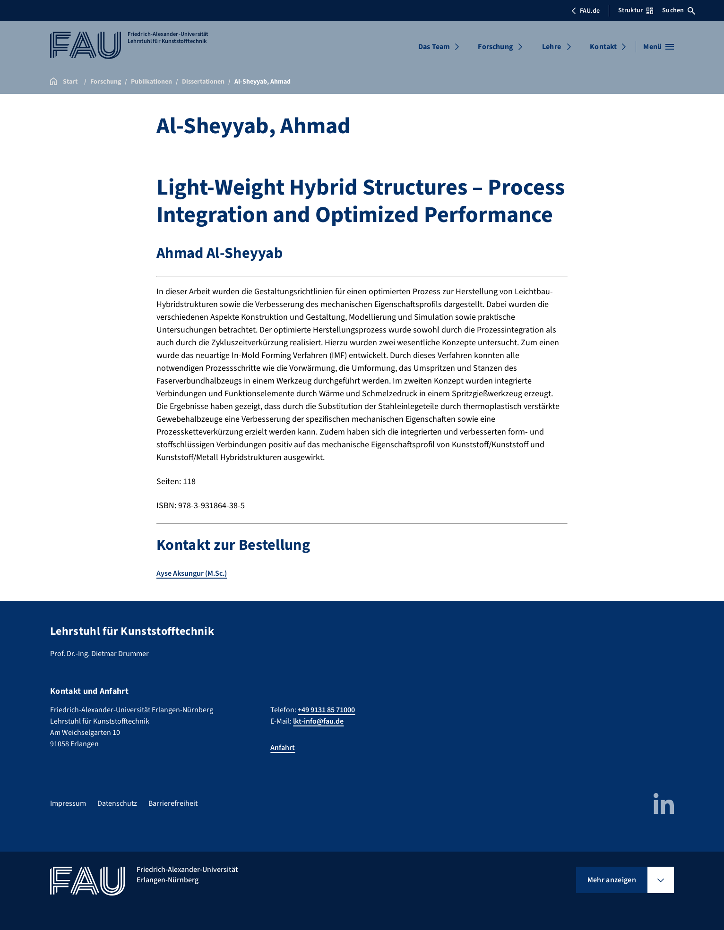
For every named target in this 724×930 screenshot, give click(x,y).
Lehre (551, 47)
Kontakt (603, 47)
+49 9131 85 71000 (326, 710)
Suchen (678, 10)
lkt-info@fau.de (318, 721)
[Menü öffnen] (658, 46)
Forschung (495, 47)
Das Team (434, 47)
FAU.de (585, 11)
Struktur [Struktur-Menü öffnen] (635, 10)
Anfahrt (282, 747)
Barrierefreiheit (173, 803)
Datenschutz (117, 803)
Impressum (68, 803)
